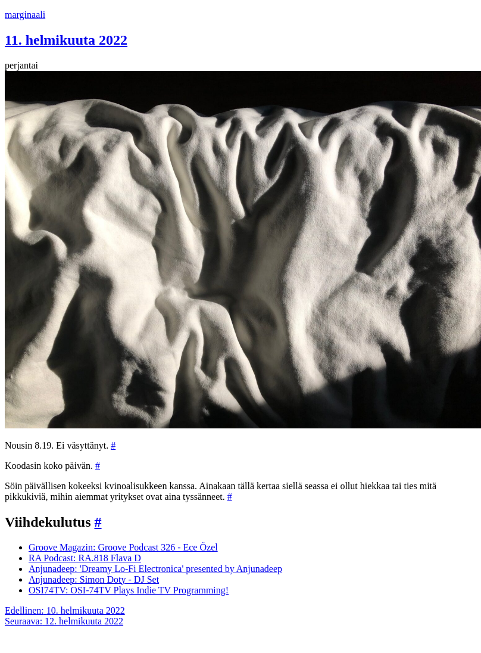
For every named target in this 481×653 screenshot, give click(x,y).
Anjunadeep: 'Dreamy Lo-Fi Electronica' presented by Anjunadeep (155, 569)
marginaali (25, 15)
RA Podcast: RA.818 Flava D (85, 558)
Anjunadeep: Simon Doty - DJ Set (94, 579)
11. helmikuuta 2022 (66, 40)
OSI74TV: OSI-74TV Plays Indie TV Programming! (129, 590)
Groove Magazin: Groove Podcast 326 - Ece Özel (123, 547)
